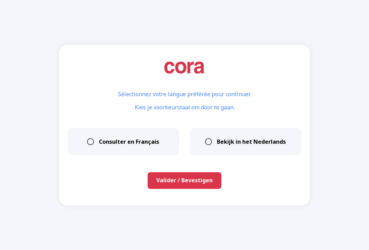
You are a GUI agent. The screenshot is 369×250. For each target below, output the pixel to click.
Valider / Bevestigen (184, 180)
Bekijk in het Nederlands (245, 141)
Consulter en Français (123, 141)
